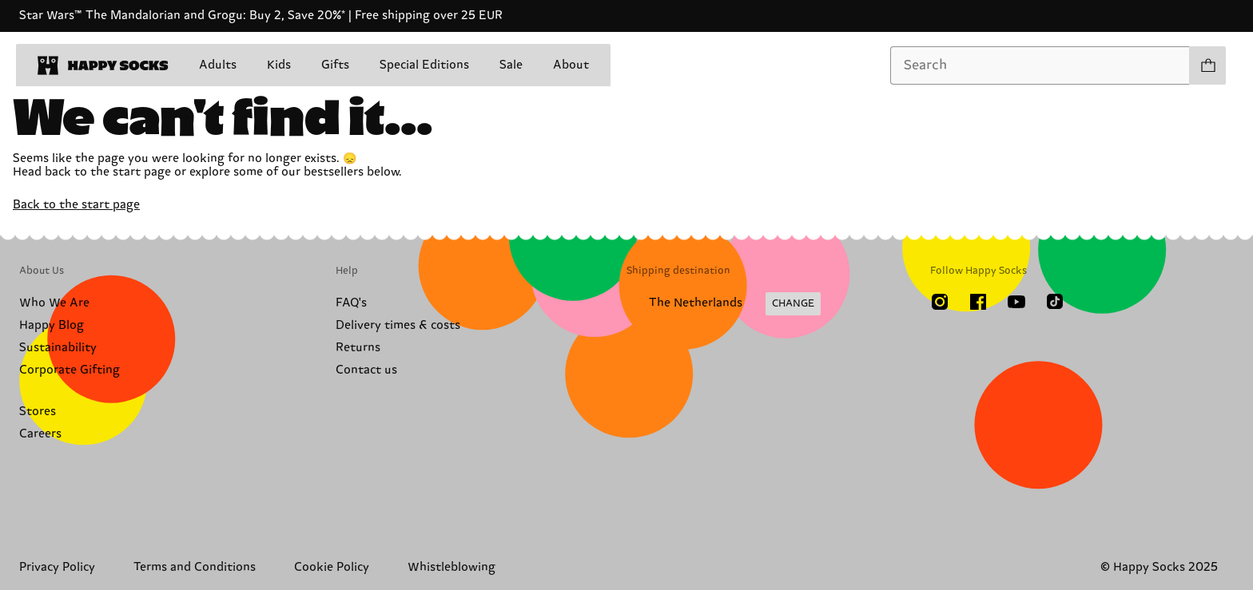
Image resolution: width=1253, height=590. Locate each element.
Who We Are (54, 303)
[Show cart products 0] (1207, 65)
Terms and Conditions (194, 567)
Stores (37, 411)
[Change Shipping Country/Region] (723, 304)
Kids (279, 65)
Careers (40, 434)
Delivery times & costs (398, 325)
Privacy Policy (57, 567)
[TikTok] (1055, 302)
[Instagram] (940, 302)
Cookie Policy (331, 567)
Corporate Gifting (69, 370)
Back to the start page (76, 205)
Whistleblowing (451, 567)
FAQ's (351, 303)
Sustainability (58, 347)
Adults (218, 65)
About (571, 65)
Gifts (335, 65)
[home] (103, 65)
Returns (358, 347)
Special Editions (424, 65)
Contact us (366, 370)
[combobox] (1040, 65)
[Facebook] (978, 302)
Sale (511, 65)
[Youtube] (1016, 302)
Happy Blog (51, 325)
